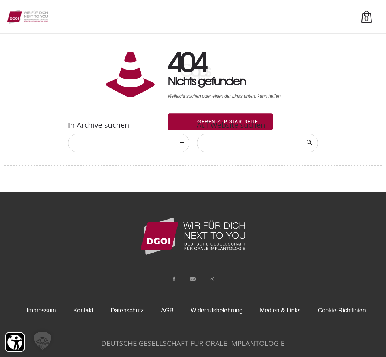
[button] (42, 340)
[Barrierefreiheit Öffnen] (15, 342)
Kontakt (83, 310)
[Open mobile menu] (341, 16)
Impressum (41, 310)
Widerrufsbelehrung (217, 310)
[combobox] (128, 143)
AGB (167, 310)
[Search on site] (257, 143)
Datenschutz (127, 310)
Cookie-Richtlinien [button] (342, 310)
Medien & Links (280, 310)
